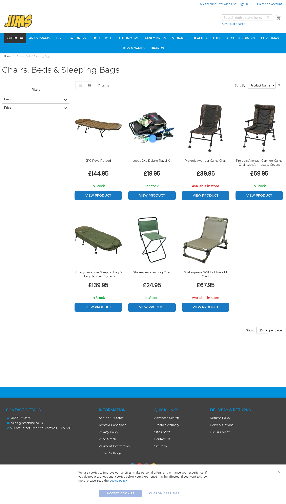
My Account (208, 4)
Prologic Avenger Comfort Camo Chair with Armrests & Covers (259, 163)
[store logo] (18, 21)
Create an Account (269, 4)
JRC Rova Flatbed (98, 160)
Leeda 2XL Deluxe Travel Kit (151, 160)
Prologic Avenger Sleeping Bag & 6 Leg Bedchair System (98, 274)
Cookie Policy (118, 480)
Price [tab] (7, 107)
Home (8, 56)
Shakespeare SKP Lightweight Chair (205, 274)
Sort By (240, 85)
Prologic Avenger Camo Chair (205, 160)
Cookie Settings (110, 453)
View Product (98, 195)
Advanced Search (233, 24)
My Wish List (227, 4)
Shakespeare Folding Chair (152, 272)
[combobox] (247, 17)
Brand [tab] (8, 99)
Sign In (243, 4)
